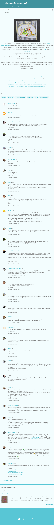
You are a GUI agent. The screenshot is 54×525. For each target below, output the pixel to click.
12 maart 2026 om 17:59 (14, 323)
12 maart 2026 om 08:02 (14, 108)
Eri (8, 375)
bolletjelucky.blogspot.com (14, 268)
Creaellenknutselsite (13, 122)
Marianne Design (44, 97)
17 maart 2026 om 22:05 (14, 476)
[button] (52, 10)
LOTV (36, 97)
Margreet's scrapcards (16, 3)
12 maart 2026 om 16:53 (14, 301)
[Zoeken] (52, 3)
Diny (9, 282)
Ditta (9, 306)
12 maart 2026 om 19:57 (14, 356)
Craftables (10, 97)
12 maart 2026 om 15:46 (14, 277)
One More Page (35, 438)
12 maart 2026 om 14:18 (14, 234)
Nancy (9, 195)
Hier (46, 49)
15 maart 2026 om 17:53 (14, 442)
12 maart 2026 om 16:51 (14, 289)
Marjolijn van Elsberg (13, 405)
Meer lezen (49, 504)
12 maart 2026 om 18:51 (14, 344)
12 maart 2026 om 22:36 (14, 400)
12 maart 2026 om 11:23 (14, 177)
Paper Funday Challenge (14, 470)
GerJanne (10, 210)
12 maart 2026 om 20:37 (14, 371)
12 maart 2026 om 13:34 (14, 223)
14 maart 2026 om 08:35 (14, 427)
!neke (9, 170)
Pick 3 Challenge (12, 471)
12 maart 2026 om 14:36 (14, 246)
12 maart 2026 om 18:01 (14, 333)
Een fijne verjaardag (6, 491)
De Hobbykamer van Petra (14, 251)
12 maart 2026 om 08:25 (14, 129)
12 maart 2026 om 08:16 (14, 117)
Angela (9, 182)
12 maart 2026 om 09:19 (14, 143)
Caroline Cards (11, 294)
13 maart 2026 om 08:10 (14, 412)
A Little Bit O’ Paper (34, 437)
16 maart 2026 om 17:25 (14, 458)
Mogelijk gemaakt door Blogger (27, 519)
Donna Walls (11, 463)
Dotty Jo (10, 338)
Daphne (9, 417)
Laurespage (11, 327)
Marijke (9, 239)
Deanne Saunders (12, 432)
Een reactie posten (7, 480)
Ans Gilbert (11, 134)
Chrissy (9, 348)
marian (9, 360)
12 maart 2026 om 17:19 (14, 312)
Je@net (10, 112)
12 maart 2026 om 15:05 (14, 264)
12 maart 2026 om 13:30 (14, 206)
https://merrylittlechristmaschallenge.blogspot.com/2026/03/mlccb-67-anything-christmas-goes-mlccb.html (27, 80)
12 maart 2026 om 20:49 (14, 383)
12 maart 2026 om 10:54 (14, 155)
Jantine (9, 387)
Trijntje (9, 228)
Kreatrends (27, 51)
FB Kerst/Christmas (20, 97)
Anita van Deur (11, 159)
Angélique (10, 316)
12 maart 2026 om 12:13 (14, 191)
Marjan (9, 147)
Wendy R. (10, 447)
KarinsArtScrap (11, 103)
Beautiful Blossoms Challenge (15, 472)
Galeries (31, 521)
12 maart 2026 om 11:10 (14, 165)
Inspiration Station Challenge (15, 474)
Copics (4, 97)
